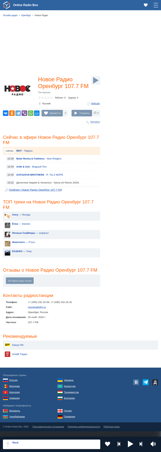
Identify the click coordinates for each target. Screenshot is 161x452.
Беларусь (14, 416)
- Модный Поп (31, 174)
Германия (69, 422)
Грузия (68, 416)
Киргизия (14, 397)
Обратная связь (112, 432)
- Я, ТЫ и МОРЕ (39, 182)
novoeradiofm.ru (37, 315)
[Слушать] (95, 80)
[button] (130, 444)
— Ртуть (23, 250)
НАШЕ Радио (16, 359)
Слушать (85, 120)
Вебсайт (95, 111)
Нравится (55, 120)
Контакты (95, 129)
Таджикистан (71, 397)
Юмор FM (14, 350)
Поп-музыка (44, 100)
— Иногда (21, 222)
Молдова (14, 391)
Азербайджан (17, 422)
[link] (6, 5)
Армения (14, 403)
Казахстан (70, 391)
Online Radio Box (26, 5)
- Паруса (24, 158)
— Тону (22, 259)
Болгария (69, 403)
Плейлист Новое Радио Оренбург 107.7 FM (34, 197)
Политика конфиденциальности (84, 432)
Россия (13, 385)
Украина (69, 385)
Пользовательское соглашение (48, 432)
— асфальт (30, 241)
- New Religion (38, 166)
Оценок (72, 105)
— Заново (21, 231)
